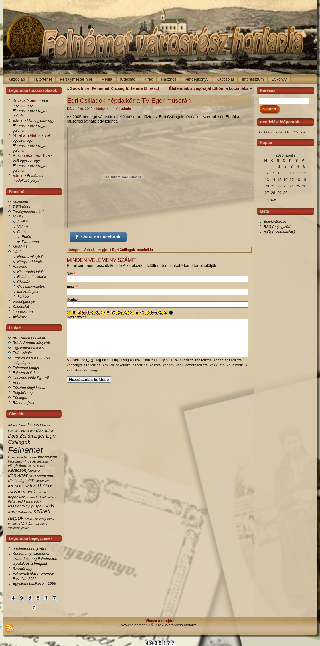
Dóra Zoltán (20, 436)
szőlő (28, 519)
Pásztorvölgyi (19, 506)
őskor (25, 528)
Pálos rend (15, 501)
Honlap (72, 299)
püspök (37, 506)
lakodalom (43, 481)
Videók (23, 226)
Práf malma (48, 497)
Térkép (23, 296)
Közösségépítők (21, 481)
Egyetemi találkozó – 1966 (34, 583)
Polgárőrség (23, 392)
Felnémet (25, 450)
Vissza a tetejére (160, 621)
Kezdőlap (20, 202)
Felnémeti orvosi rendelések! (282, 132)
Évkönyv (20, 316)
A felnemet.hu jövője (29, 548)
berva (34, 425)
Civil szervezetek (31, 286)
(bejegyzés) (277, 226)
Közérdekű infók (30, 272)
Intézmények (27, 291)
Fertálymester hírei (28, 212)
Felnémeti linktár (26, 372)
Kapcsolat (21, 306)
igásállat (42, 461)
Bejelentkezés (275, 221)
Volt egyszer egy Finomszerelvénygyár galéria (33, 125)
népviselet (32, 497)
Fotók (22, 232)
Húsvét (31, 461)
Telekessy (39, 519)
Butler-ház (28, 430)
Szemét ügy (22, 568)
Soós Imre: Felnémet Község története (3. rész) (114, 88)
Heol (16, 382)
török (50, 519)
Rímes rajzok (23, 402)
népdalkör (16, 497)
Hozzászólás (76, 317)
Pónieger (20, 398)
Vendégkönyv (24, 301)
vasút (43, 523)
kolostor (34, 470)
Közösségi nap (41, 476)
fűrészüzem (47, 457)
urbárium (14, 523)
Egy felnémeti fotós (28, 348)
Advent (12, 425)
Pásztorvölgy (32, 501)
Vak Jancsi (30, 523)
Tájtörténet (21, 206)
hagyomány (16, 461)
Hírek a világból (30, 256)
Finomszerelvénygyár (22, 457)
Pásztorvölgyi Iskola (29, 388)
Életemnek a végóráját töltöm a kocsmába (209, 88)
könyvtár (18, 475)
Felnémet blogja (26, 368)
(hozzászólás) (279, 231)
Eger (39, 436)
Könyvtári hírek (29, 262)
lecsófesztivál (23, 486)
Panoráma (30, 242)
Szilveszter (25, 512)
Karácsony (18, 470)
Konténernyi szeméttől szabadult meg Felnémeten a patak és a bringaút (35, 558)
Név (71, 274)
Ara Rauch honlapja (29, 338)
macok (29, 491)
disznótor (44, 430)
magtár (41, 492)
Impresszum (23, 311)
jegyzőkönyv (36, 465)
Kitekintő (20, 246)
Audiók (23, 222)
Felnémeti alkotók (31, 276)
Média (18, 216)
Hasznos (20, 266)
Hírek (17, 252)
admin (126, 109)
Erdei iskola (22, 353)
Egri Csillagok (123, 250)
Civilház (23, 282)
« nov (271, 199)
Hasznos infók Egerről (31, 378)
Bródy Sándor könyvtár (31, 343)
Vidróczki (14, 528)
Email (72, 287)
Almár (23, 425)
